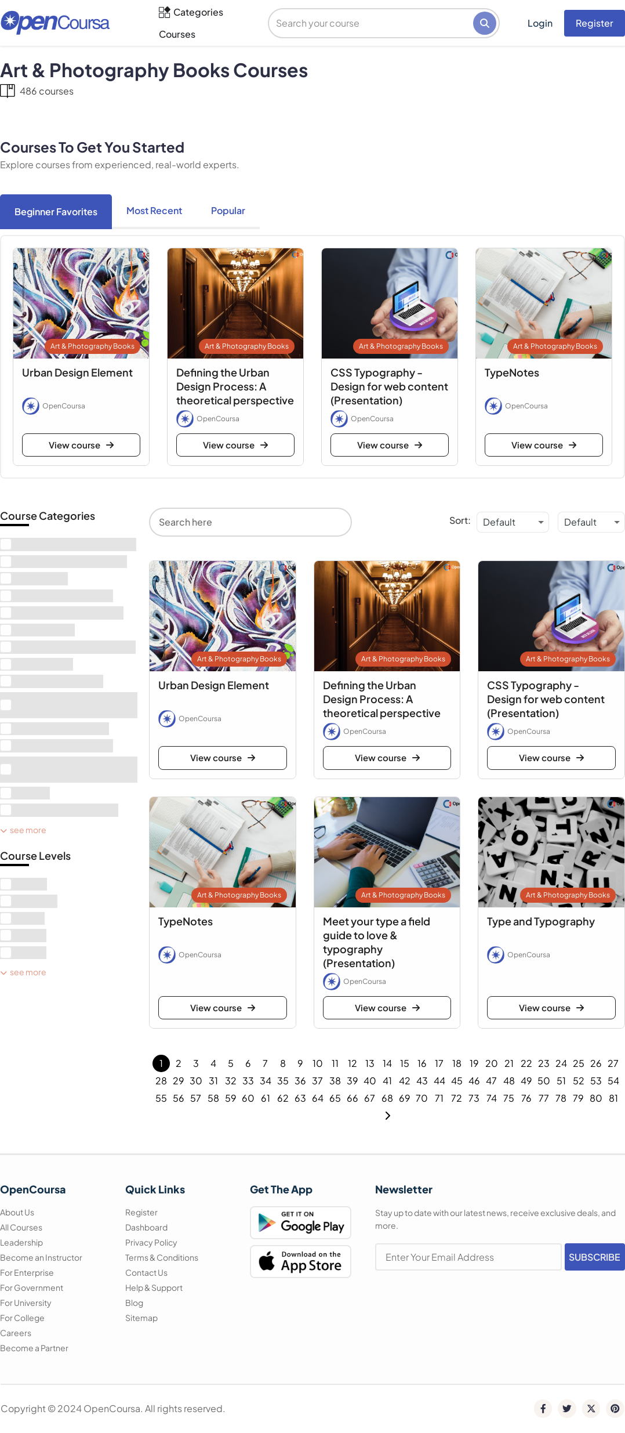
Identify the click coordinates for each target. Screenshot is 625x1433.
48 (509, 1080)
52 (578, 1080)
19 (474, 1063)
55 (161, 1098)
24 (561, 1063)
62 (283, 1098)
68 (387, 1098)
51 (561, 1080)
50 (543, 1080)
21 (509, 1063)
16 (422, 1063)
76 (526, 1098)
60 (248, 1098)
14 (387, 1063)
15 (404, 1063)
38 (335, 1080)
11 (335, 1063)
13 (370, 1063)
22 (526, 1063)
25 (578, 1063)
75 (508, 1098)
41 (387, 1080)
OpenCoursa (63, 405)
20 (491, 1063)
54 (613, 1080)
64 (318, 1098)
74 (491, 1098)
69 (404, 1098)
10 (317, 1063)
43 (422, 1080)
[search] (371, 23)
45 (457, 1080)
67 (369, 1098)
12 (352, 1063)
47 (491, 1080)
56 (178, 1098)
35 (283, 1080)
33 (248, 1080)
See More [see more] (23, 829)
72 (456, 1098)
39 (352, 1080)
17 (439, 1063)
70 (422, 1098)
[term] (68, 544)
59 (231, 1098)
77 (544, 1098)
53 (596, 1080)
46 (474, 1080)
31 (213, 1080)
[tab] (56, 211)
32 (231, 1080)
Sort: (460, 520)
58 (213, 1098)
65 (335, 1098)
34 (265, 1080)
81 (613, 1098)
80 (596, 1098)
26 (596, 1063)
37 (317, 1080)
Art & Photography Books (92, 346)
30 (196, 1080)
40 (370, 1080)
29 (178, 1080)
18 (457, 1063)
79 (578, 1098)
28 (161, 1080)
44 (439, 1080)
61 (265, 1098)
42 (404, 1080)
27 (613, 1063)
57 (195, 1098)
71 (439, 1098)
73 (473, 1098)
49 (526, 1080)
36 (300, 1080)
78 (560, 1098)
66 (352, 1098)
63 (300, 1098)
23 (544, 1063)
